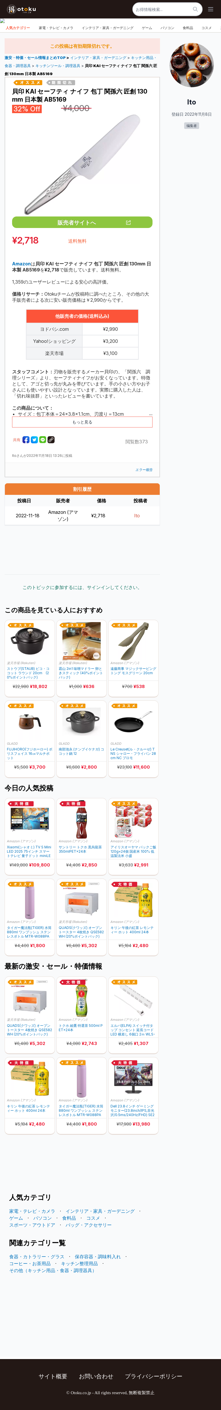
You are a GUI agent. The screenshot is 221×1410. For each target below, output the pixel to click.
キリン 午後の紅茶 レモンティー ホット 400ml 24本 (132, 930)
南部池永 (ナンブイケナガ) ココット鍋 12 (81, 751)
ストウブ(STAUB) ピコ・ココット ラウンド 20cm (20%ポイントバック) (28, 672)
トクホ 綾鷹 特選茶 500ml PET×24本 (81, 1027)
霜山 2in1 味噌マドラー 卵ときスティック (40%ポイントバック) (81, 672)
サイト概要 (53, 1376)
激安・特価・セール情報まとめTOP (35, 58)
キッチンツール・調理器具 (57, 66)
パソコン (167, 28)
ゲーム (147, 28)
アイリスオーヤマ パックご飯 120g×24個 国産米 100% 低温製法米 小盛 (133, 851)
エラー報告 (144, 470)
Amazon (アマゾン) (124, 663)
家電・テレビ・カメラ (56, 28)
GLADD (12, 744)
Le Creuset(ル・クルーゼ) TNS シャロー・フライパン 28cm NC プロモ (133, 753)
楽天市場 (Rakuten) (21, 663)
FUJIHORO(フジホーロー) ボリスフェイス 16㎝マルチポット (29, 753)
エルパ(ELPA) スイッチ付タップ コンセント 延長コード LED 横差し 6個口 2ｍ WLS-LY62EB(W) (132, 1029)
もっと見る (82, 421)
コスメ (206, 28)
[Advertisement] (82, 550)
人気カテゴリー (18, 28)
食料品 (188, 28)
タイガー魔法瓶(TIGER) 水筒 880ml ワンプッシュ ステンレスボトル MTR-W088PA (29, 932)
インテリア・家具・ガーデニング (108, 28)
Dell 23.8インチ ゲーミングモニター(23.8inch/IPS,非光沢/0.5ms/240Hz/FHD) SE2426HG (132, 1110)
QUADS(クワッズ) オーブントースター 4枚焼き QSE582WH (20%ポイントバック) (81, 932)
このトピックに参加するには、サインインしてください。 (82, 587)
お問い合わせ (96, 1376)
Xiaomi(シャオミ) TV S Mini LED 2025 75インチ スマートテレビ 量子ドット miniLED (29, 851)
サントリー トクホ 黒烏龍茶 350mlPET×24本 (80, 849)
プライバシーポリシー (153, 1376)
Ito (137, 515)
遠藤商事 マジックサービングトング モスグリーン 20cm (133, 670)
